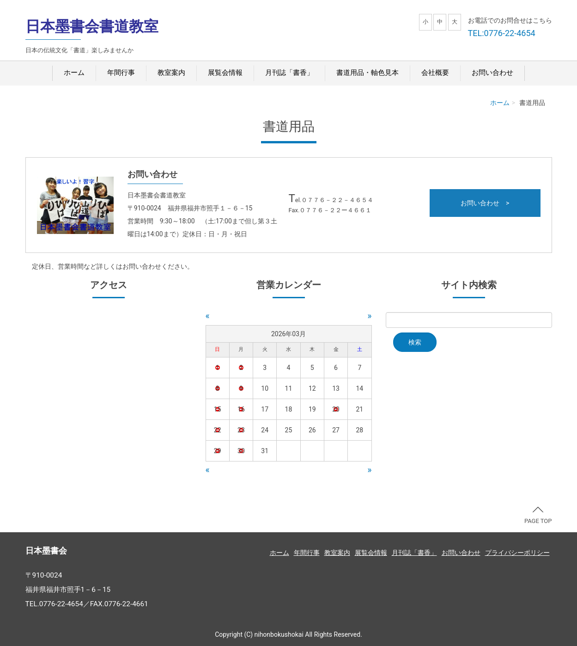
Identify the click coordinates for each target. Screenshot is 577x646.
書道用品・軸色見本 (367, 72)
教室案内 (171, 72)
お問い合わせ (492, 72)
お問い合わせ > (485, 203)
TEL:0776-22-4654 (501, 33)
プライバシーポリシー (517, 552)
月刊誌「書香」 (289, 72)
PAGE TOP (538, 515)
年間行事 (121, 72)
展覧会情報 (225, 72)
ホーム (74, 72)
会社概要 (435, 72)
